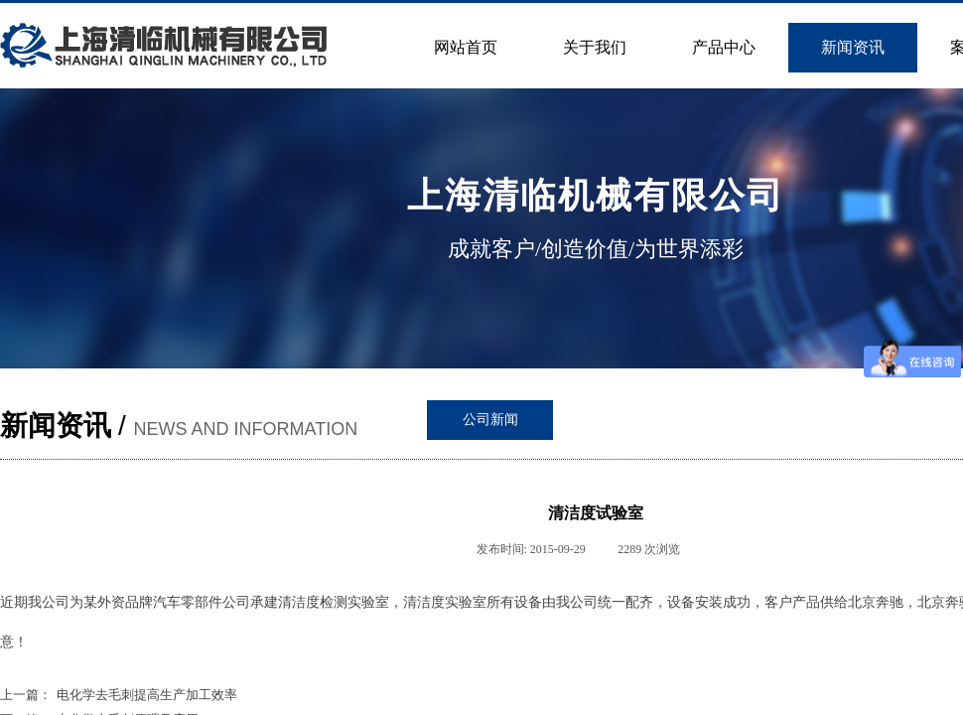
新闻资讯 (853, 47)
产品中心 (724, 47)
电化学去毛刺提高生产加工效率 (118, 694)
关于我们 (594, 47)
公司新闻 (490, 419)
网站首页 (465, 47)
